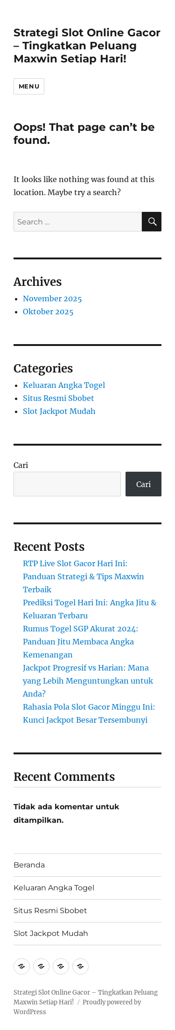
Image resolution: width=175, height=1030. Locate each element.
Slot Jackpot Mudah (59, 411)
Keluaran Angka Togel (64, 385)
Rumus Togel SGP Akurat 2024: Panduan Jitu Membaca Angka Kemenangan (81, 641)
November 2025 (52, 298)
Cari (21, 465)
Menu (29, 86)
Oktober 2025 (48, 311)
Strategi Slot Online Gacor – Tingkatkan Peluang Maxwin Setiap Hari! (87, 45)
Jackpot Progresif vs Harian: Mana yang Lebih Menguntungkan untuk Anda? (88, 680)
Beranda (29, 865)
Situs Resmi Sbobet (58, 398)
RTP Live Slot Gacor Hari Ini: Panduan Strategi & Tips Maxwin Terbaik (83, 576)
